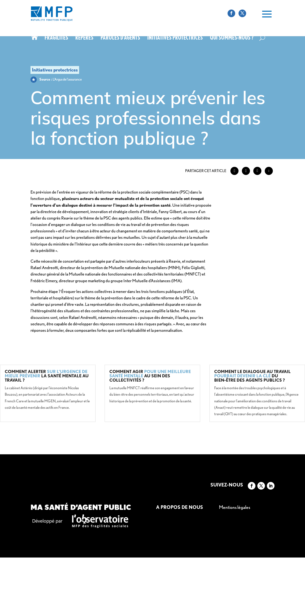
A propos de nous (179, 507)
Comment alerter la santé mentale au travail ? (47, 376)
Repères (84, 38)
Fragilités (56, 38)
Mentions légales (234, 507)
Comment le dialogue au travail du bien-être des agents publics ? (252, 376)
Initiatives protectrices (175, 38)
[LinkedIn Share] (257, 170)
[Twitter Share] (245, 170)
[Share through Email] (268, 170)
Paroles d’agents (120, 38)
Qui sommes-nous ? (232, 38)
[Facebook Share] (234, 170)
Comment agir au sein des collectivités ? (150, 376)
